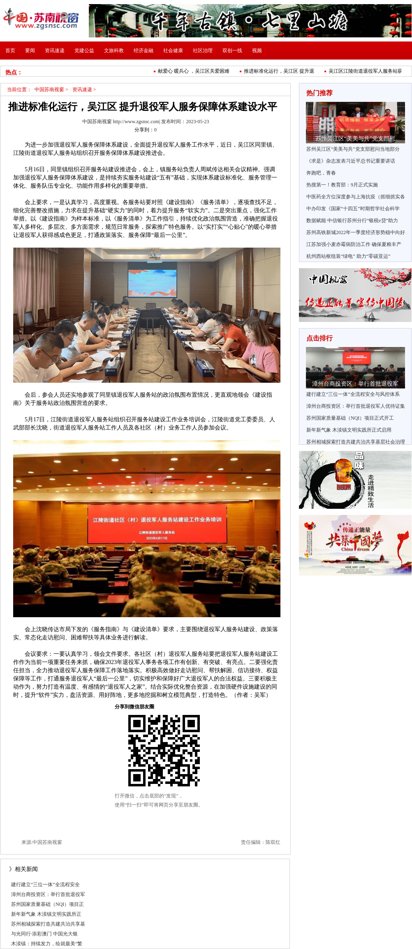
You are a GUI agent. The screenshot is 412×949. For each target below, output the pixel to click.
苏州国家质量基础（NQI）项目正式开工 (350, 418)
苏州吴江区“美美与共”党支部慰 (355, 139)
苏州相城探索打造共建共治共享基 (48, 924)
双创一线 (232, 50)
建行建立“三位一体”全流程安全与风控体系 (353, 394)
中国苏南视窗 (49, 89)
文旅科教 (114, 50)
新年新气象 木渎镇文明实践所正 (46, 914)
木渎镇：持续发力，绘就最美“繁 (46, 944)
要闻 (30, 50)
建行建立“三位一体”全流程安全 (45, 884)
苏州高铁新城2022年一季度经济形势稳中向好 (355, 232)
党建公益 (84, 50)
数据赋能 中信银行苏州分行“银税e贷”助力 (352, 220)
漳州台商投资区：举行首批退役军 (48, 894)
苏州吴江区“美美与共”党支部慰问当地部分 (353, 149)
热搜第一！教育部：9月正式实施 (342, 185)
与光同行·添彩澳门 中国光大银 (44, 934)
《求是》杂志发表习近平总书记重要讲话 (350, 161)
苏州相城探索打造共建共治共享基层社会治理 (355, 442)
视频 (257, 50)
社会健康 (173, 50)
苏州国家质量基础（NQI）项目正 (47, 904)
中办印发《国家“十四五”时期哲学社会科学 (353, 208)
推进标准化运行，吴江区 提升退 (280, 71)
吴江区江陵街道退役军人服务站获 (367, 71)
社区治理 (203, 50)
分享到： (144, 130)
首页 (10, 50)
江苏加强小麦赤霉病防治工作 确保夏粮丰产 (353, 244)
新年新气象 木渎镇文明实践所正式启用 (348, 430)
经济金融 (143, 50)
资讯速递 (55, 50)
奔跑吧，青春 (321, 173)
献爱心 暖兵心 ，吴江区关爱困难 (195, 71)
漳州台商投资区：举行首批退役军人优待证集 (355, 406)
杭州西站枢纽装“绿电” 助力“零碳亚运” (348, 256)
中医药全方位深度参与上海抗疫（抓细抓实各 (355, 197)
